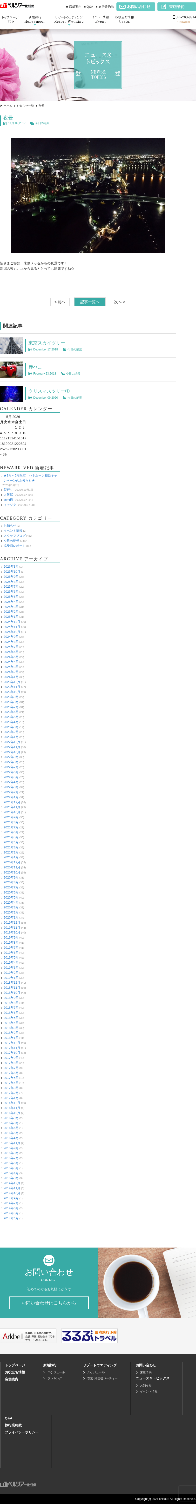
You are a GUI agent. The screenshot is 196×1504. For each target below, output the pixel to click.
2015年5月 (11, 1168)
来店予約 (146, 1372)
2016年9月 (11, 1118)
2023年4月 (11, 722)
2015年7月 (11, 1158)
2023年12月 (12, 682)
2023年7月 (11, 707)
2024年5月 (11, 656)
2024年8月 (11, 642)
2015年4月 (11, 1173)
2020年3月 (11, 907)
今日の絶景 (42, 123)
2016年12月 (12, 1103)
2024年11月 (12, 626)
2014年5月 (11, 1213)
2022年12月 (12, 742)
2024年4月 (11, 662)
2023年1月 (11, 737)
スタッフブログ (15, 535)
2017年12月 (12, 1042)
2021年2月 (11, 852)
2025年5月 (11, 596)
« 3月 (4, 454)
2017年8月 (11, 1062)
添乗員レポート (15, 545)
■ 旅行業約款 (105, 6)
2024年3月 (11, 667)
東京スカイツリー (47, 342)
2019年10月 (12, 932)
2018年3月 (11, 1027)
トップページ (15, 1365)
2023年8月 (11, 702)
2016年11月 (12, 1108)
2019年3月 (11, 967)
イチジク (10, 504)
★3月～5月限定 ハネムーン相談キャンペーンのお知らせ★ (30, 478)
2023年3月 (11, 727)
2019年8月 (11, 942)
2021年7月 (11, 827)
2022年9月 (11, 757)
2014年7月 (11, 1203)
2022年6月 (11, 772)
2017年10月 (12, 1052)
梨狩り (8, 489)
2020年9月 (11, 877)
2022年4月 (11, 782)
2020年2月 (11, 912)
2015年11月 (12, 1143)
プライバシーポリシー (22, 1432)
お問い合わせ (146, 1365)
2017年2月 (11, 1092)
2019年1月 (11, 977)
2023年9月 (11, 696)
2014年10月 (12, 1193)
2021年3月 (11, 847)
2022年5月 (11, 777)
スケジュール (56, 1372)
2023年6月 (11, 712)
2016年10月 (12, 1113)
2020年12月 (12, 862)
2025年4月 (11, 601)
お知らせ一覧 (25, 105)
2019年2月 (11, 972)
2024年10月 (12, 631)
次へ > (119, 302)
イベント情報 (13, 530)
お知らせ (10, 525)
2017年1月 (11, 1098)
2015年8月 (11, 1153)
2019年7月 (11, 947)
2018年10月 (12, 992)
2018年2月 (11, 1032)
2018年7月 (11, 1007)
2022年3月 (11, 787)
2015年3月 (11, 1178)
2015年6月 (11, 1163)
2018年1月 (11, 1037)
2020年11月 (12, 867)
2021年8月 (11, 822)
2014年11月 (12, 1188)
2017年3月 (11, 1087)
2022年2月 (11, 792)
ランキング (54, 1378)
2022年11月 (12, 747)
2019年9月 (11, 937)
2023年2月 (11, 732)
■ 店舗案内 (73, 6)
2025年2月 (11, 611)
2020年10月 (12, 872)
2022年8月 (11, 762)
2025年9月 (11, 576)
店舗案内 (11, 1379)
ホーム (8, 105)
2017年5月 (11, 1078)
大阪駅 (8, 495)
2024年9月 (11, 636)
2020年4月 (11, 902)
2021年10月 (12, 812)
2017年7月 (11, 1067)
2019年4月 (11, 962)
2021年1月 (11, 857)
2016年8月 (11, 1123)
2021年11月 (12, 807)
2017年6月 (11, 1072)
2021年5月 (11, 837)
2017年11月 (12, 1047)
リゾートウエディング (100, 1365)
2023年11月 (12, 687)
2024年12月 (12, 621)
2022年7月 (11, 767)
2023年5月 (11, 716)
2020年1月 (11, 917)
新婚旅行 (50, 1365)
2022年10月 (12, 752)
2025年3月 (11, 606)
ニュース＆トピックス (152, 1378)
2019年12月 (12, 922)
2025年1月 (11, 616)
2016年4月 (11, 1138)
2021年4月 (11, 842)
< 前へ (60, 302)
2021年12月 (12, 802)
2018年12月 (12, 982)
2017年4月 (11, 1083)
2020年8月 (11, 882)
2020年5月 (11, 897)
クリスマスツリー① (50, 391)
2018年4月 (11, 1022)
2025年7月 (11, 586)
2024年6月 (11, 651)
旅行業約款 (13, 1425)
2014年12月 (12, 1183)
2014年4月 (11, 1218)
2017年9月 (11, 1058)
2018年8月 (11, 1002)
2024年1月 (11, 676)
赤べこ (35, 366)
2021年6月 (11, 832)
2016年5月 (11, 1133)
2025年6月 (11, 591)
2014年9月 (11, 1198)
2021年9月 (11, 817)
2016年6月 (11, 1128)
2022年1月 (11, 797)
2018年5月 (11, 1017)
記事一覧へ (90, 302)
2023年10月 (12, 691)
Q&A (8, 1418)
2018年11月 (12, 987)
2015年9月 (11, 1148)
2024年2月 (11, 671)
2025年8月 (11, 581)
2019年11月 (12, 927)
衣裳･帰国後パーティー (102, 1378)
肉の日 (8, 499)
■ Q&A (88, 6)
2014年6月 (11, 1208)
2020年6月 (11, 892)
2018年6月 (11, 1012)
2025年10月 (12, 571)
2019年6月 (11, 952)
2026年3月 (11, 566)
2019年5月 (11, 957)
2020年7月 (11, 887)
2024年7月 (11, 646)
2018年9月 (11, 997)
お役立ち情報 (15, 1372)
